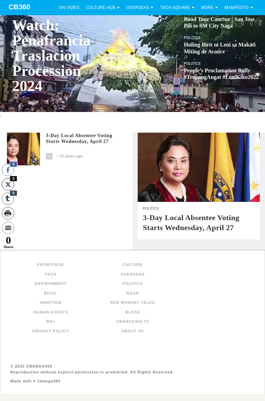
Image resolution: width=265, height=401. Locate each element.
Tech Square (175, 7)
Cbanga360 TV (132, 321)
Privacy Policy (50, 331)
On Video (69, 7)
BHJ (50, 321)
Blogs (132, 312)
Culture (132, 265)
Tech (51, 274)
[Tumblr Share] (8, 199)
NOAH (132, 293)
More (207, 7)
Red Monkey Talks (132, 302)
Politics (192, 38)
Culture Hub (100, 7)
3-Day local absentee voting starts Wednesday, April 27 (79, 138)
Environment (51, 283)
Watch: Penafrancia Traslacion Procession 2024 (51, 55)
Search (232, 23)
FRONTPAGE (50, 265)
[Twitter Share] (8, 184)
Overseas (137, 7)
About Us (132, 331)
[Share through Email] (8, 228)
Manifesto (237, 7)
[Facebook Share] (8, 170)
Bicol (50, 293)
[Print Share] (8, 213)
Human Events (50, 312)
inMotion (50, 302)
